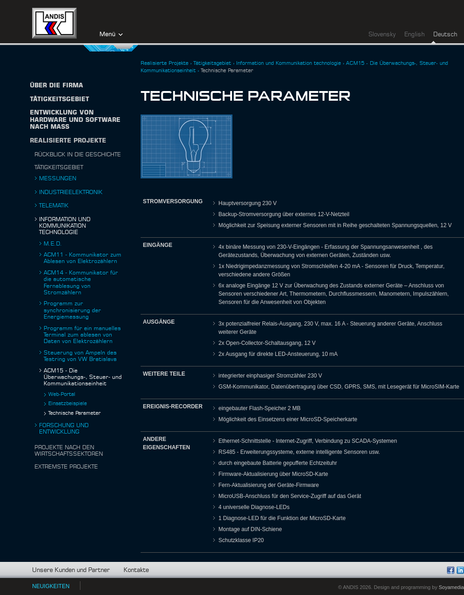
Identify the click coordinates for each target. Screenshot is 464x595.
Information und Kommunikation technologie (65, 226)
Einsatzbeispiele (67, 403)
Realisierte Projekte (68, 141)
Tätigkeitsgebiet (58, 167)
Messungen (57, 178)
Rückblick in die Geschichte (77, 154)
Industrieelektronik (70, 192)
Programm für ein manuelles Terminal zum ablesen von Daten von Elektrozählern (82, 335)
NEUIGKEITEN (50, 586)
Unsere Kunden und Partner (71, 570)
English (414, 35)
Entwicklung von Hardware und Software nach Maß (75, 120)
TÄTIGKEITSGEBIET (59, 100)
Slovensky (382, 35)
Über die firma (56, 86)
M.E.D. (53, 243)
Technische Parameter (74, 413)
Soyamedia (451, 587)
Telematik (53, 205)
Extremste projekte (66, 466)
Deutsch (445, 35)
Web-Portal (61, 394)
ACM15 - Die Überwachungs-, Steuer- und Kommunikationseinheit (83, 377)
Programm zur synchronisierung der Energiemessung (72, 310)
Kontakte (136, 570)
